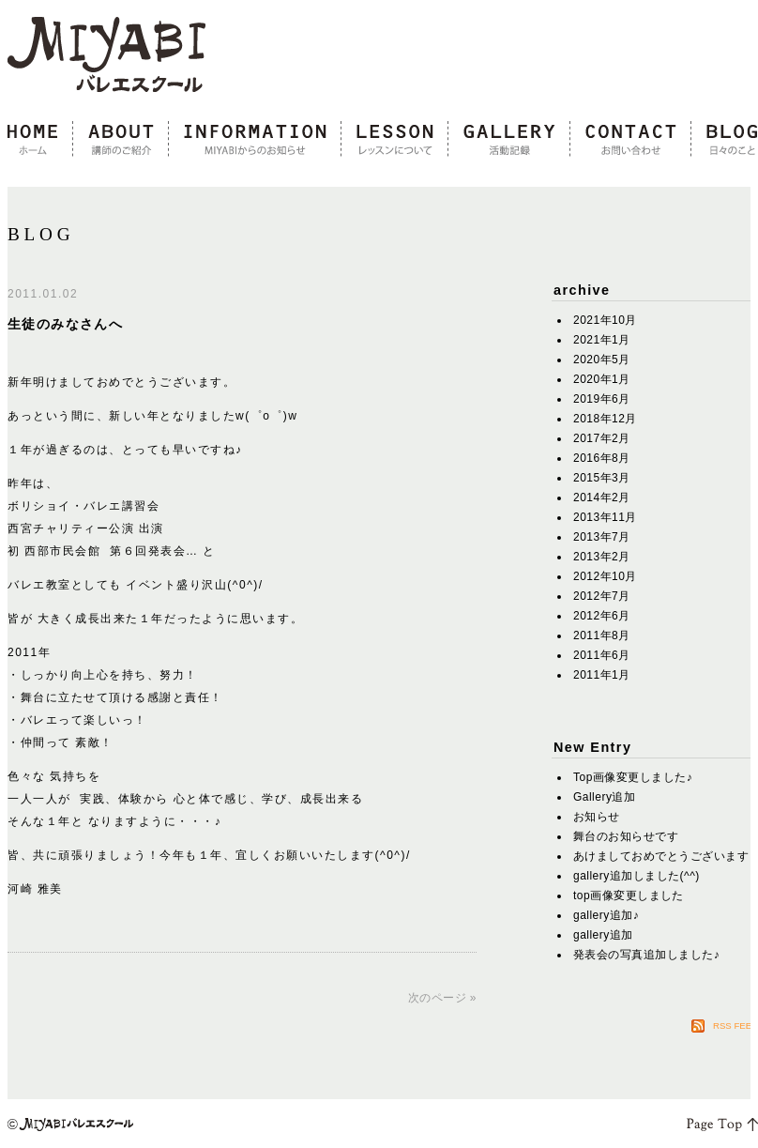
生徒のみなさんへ (65, 323)
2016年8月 (601, 458)
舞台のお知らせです (625, 836)
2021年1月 (601, 339)
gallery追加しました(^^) (636, 875)
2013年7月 (601, 536)
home (40, 140)
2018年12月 (605, 418)
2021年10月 (605, 320)
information (255, 140)
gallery (509, 140)
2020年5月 (601, 359)
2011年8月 (601, 635)
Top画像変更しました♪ (632, 777)
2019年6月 (601, 399)
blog (724, 140)
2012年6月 (601, 615)
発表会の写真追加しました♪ (646, 954)
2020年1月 (601, 379)
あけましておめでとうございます (661, 856)
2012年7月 (601, 596)
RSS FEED (735, 1025)
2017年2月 (601, 438)
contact (630, 140)
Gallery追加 (604, 797)
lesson (394, 140)
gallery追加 (603, 934)
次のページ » (442, 997)
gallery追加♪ (606, 915)
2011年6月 (601, 655)
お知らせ (596, 816)
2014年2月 (601, 497)
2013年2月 (601, 556)
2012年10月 (605, 576)
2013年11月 (605, 517)
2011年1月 (601, 674)
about (121, 140)
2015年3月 (601, 477)
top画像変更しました (628, 895)
